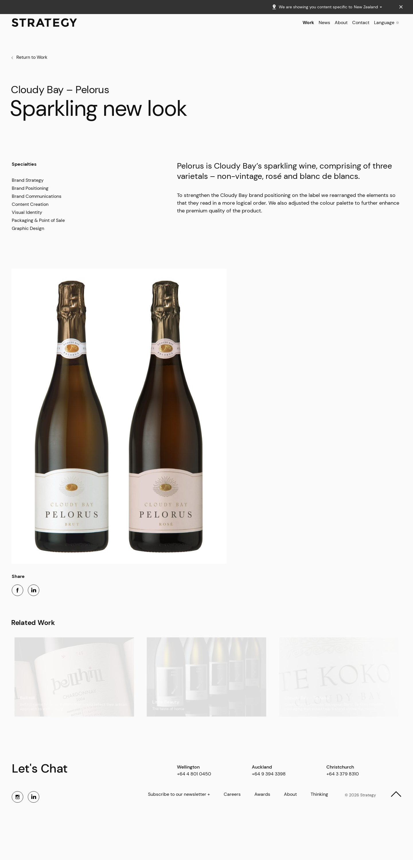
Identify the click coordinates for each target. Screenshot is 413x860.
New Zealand (368, 6)
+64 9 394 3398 (269, 774)
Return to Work (31, 57)
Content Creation (30, 204)
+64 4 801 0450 (194, 774)
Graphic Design (28, 228)
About (341, 22)
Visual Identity (27, 212)
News (324, 22)
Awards (262, 794)
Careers (232, 794)
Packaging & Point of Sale (38, 220)
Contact (360, 22)
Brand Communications (36, 196)
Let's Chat (40, 768)
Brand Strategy (28, 180)
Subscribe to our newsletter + (179, 794)
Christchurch (340, 767)
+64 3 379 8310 (342, 774)
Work (308, 22)
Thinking (319, 794)
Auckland (262, 767)
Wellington (188, 767)
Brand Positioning (30, 188)
